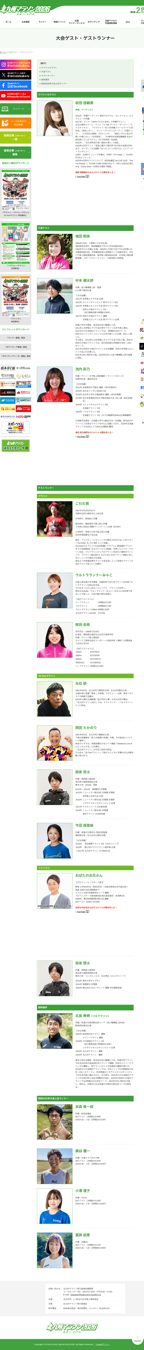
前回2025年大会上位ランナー (54, 83)
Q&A (128, 22)
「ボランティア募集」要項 (16, 347)
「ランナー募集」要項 (15, 338)
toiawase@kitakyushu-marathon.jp (86, 1295)
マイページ (18, 109)
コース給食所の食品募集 (18, 123)
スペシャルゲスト (49, 68)
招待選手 (45, 79)
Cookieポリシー (103, 1344)
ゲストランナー (48, 76)
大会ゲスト (46, 72)
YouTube (83, 176)
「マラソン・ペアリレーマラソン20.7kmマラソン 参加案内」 (16, 193)
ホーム (9, 22)
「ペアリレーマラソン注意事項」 (16, 246)
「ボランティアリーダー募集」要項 (15, 356)
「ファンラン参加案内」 (16, 299)
